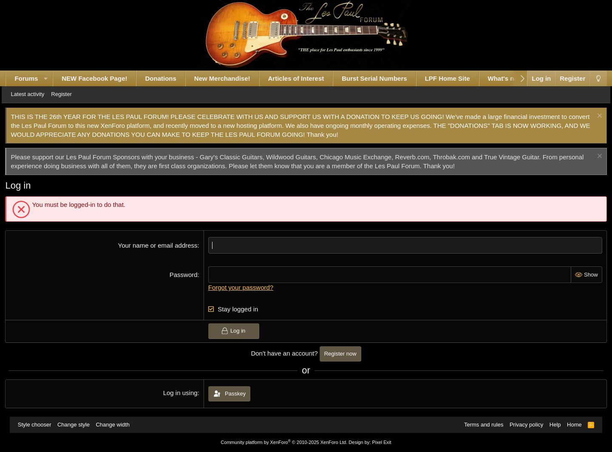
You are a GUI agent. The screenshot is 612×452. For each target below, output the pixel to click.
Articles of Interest (304, 78)
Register (73, 94)
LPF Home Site (455, 78)
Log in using (183, 392)
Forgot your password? (243, 287)
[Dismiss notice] (590, 116)
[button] (53, 78)
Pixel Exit (381, 442)
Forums (34, 78)
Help (551, 424)
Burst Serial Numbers (382, 78)
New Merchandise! (230, 78)
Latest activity (40, 94)
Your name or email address (160, 245)
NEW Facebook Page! (102, 78)
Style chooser (38, 424)
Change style (77, 424)
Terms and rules (479, 424)
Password (186, 274)
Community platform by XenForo (284, 442)
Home (570, 424)
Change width (116, 424)
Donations (168, 78)
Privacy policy (522, 424)
